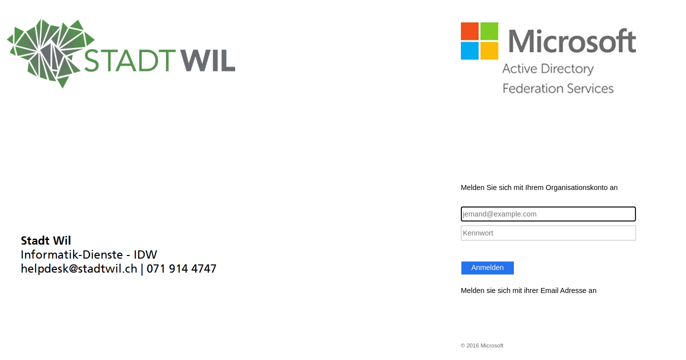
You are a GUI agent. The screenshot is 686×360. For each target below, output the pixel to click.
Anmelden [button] (487, 268)
